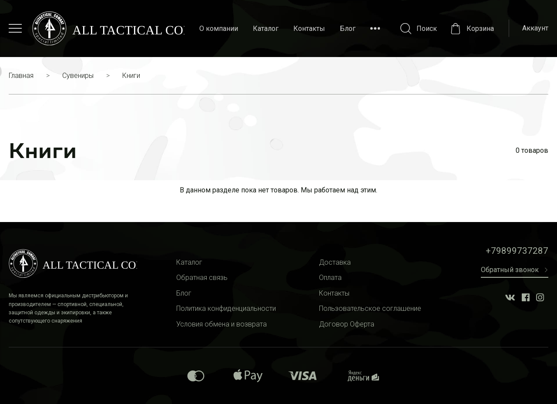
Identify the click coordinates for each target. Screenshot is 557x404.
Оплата (330, 277)
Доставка (335, 262)
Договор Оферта (346, 324)
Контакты (309, 28)
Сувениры (78, 75)
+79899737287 (517, 251)
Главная (21, 75)
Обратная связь (202, 277)
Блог (348, 28)
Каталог (265, 28)
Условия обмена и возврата (221, 324)
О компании (218, 28)
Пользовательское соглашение (370, 308)
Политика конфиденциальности (226, 308)
